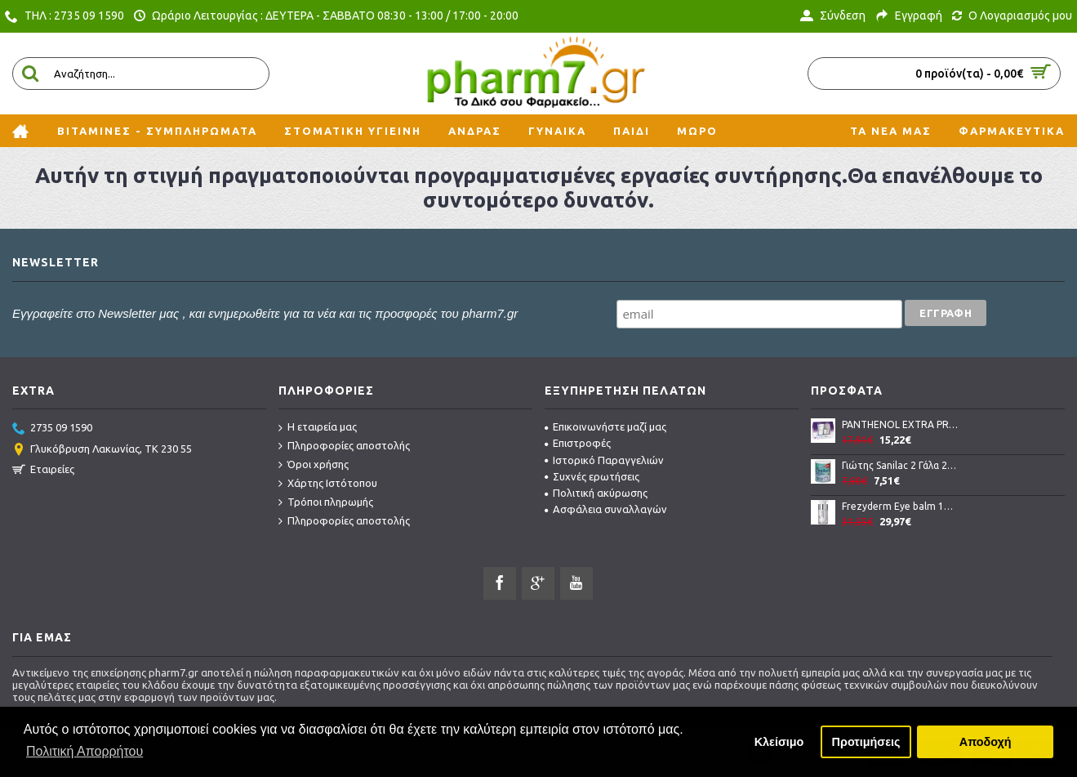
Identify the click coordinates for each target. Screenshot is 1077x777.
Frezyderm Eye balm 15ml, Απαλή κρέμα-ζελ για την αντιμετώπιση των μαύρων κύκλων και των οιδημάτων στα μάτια (900, 506)
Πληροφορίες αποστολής (344, 446)
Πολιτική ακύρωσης (596, 492)
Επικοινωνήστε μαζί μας (605, 426)
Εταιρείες (43, 470)
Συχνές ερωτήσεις (592, 476)
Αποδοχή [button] (985, 741)
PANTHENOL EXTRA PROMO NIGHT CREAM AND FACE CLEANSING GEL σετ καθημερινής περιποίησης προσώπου (900, 424)
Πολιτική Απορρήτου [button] (84, 751)
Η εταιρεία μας (317, 427)
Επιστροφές (578, 443)
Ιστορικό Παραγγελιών (604, 460)
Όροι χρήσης (313, 464)
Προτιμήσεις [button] (866, 741)
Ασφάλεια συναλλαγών (606, 509)
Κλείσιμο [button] (779, 741)
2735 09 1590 (52, 429)
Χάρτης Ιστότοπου (327, 483)
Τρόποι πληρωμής (325, 502)
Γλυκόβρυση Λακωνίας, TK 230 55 (102, 450)
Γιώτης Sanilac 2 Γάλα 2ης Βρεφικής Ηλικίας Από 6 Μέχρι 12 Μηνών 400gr (900, 465)
